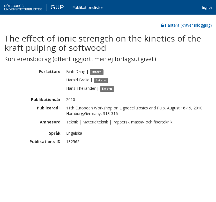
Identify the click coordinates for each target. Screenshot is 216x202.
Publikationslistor (87, 7)
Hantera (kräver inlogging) (186, 25)
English (206, 7)
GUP (57, 7)
